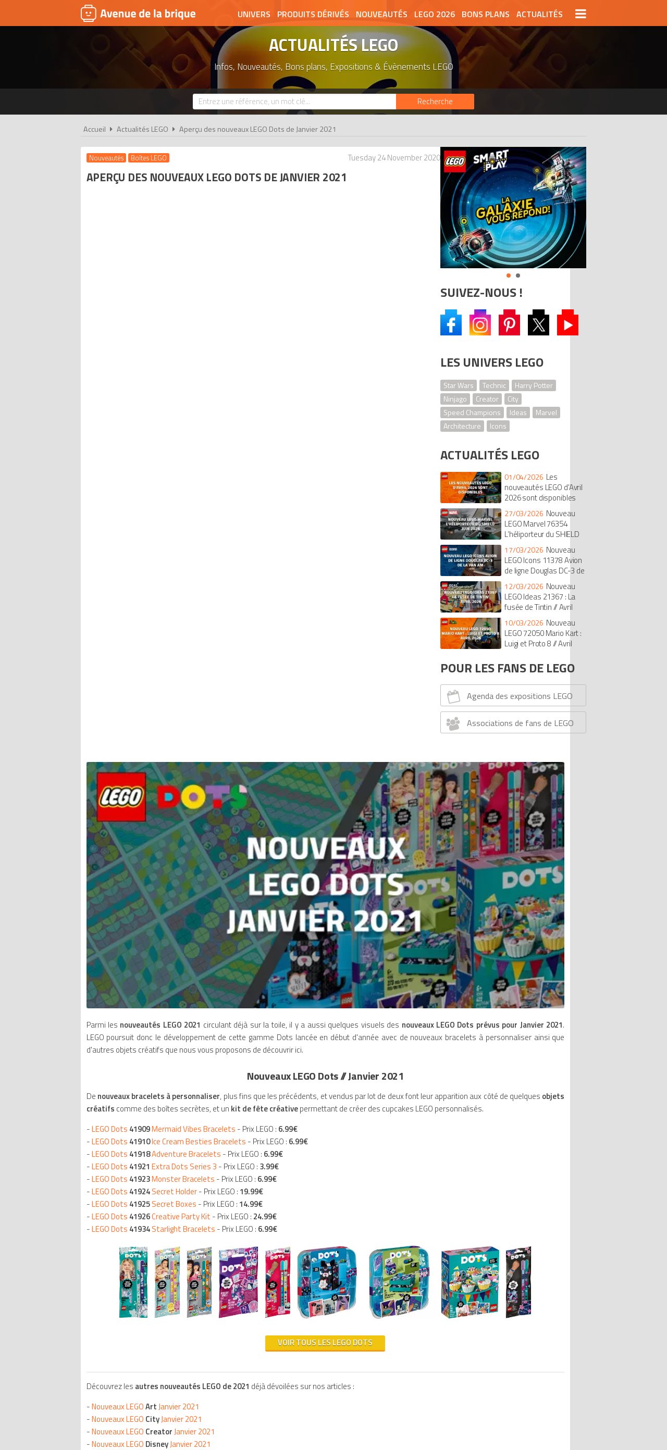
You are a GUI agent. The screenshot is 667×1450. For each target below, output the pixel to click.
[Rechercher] (435, 101)
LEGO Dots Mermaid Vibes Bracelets (166, 508)
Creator (487, 398)
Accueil (94, 129)
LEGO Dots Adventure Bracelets (158, 533)
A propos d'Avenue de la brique (217, 1186)
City (513, 398)
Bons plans (486, 14)
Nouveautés (381, 14)
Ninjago (455, 398)
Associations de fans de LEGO (509, 723)
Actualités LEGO (142, 129)
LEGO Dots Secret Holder (146, 570)
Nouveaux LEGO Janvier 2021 (147, 870)
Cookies (401, 1186)
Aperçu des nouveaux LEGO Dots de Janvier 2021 (257, 129)
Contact (493, 1186)
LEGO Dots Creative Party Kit (153, 595)
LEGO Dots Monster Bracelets (155, 558)
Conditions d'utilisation (331, 1186)
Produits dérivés (313, 14)
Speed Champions (472, 412)
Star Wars (458, 385)
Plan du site (447, 1186)
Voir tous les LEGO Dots (254, 805)
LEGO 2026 (434, 14)
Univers (254, 14)
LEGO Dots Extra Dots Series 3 (156, 545)
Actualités (539, 14)
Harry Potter (534, 385)
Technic (494, 385)
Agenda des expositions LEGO (508, 696)
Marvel (546, 412)
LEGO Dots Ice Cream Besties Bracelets (171, 520)
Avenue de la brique (138, 13)
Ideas (518, 412)
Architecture (462, 425)
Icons (498, 425)
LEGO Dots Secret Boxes (146, 583)
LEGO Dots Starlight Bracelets (155, 608)
